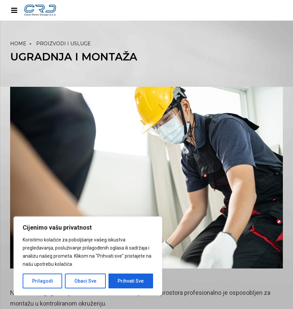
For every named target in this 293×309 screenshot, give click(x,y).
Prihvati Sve (131, 281)
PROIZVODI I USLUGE (63, 44)
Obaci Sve (85, 281)
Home (18, 44)
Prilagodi (42, 281)
